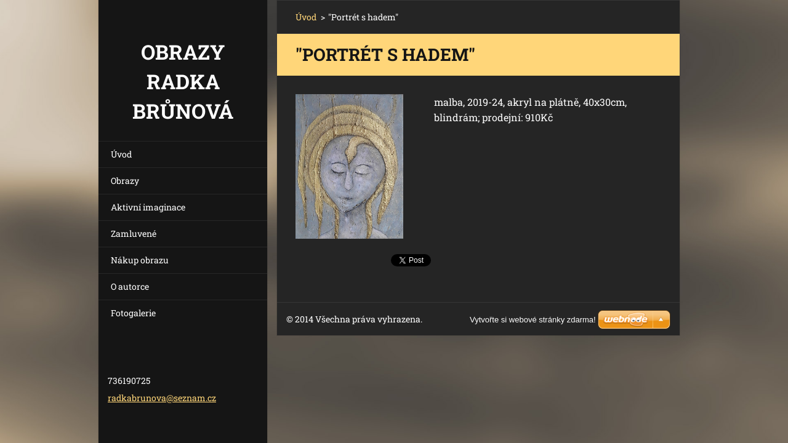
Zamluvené (133, 233)
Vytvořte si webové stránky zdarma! (533, 319)
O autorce (130, 286)
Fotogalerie (133, 313)
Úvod (121, 154)
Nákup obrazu (140, 260)
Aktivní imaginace (148, 207)
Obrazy (125, 180)
